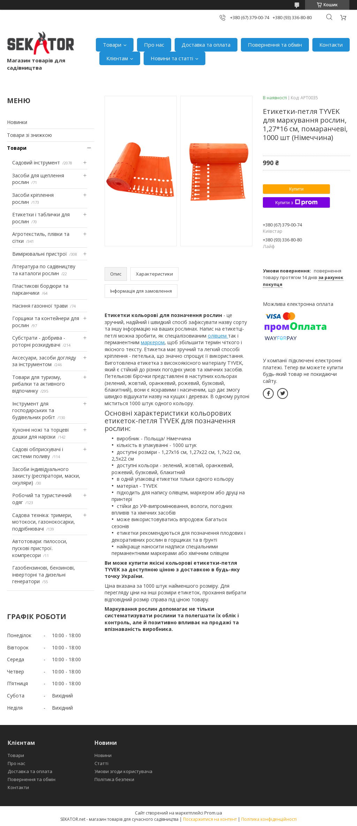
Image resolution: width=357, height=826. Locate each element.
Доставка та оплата (206, 44)
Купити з (296, 202)
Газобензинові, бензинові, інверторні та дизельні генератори (43, 574)
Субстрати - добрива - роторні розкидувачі (38, 341)
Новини (103, 755)
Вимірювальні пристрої (39, 253)
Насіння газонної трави (40, 305)
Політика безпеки (114, 779)
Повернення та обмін (275, 44)
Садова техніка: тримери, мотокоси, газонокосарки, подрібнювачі (43, 522)
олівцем (218, 335)
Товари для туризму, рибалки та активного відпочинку (38, 384)
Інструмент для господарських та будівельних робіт (33, 410)
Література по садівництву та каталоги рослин (43, 270)
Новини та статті (172, 58)
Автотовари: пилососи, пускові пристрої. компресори (39, 548)
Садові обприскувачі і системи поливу (37, 453)
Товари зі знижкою (29, 135)
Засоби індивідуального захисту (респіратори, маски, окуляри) (46, 476)
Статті (101, 763)
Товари (112, 44)
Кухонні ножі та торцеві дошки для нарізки (40, 433)
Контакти (331, 44)
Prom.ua (213, 813)
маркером (153, 342)
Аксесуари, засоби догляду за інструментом (44, 361)
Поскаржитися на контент (210, 819)
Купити (296, 189)
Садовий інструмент (36, 162)
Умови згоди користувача (123, 771)
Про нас (154, 44)
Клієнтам (117, 58)
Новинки (17, 122)
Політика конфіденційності (269, 819)
